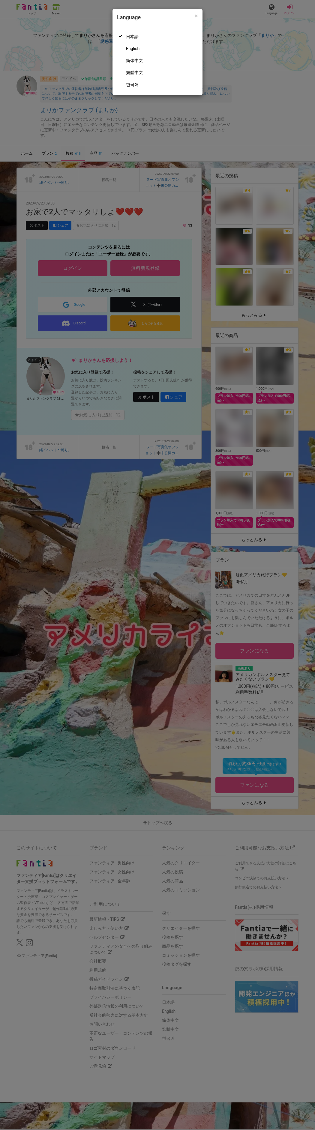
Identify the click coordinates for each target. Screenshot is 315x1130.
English (133, 48)
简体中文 (134, 60)
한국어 (132, 84)
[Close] (196, 16)
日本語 (132, 36)
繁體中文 (134, 72)
